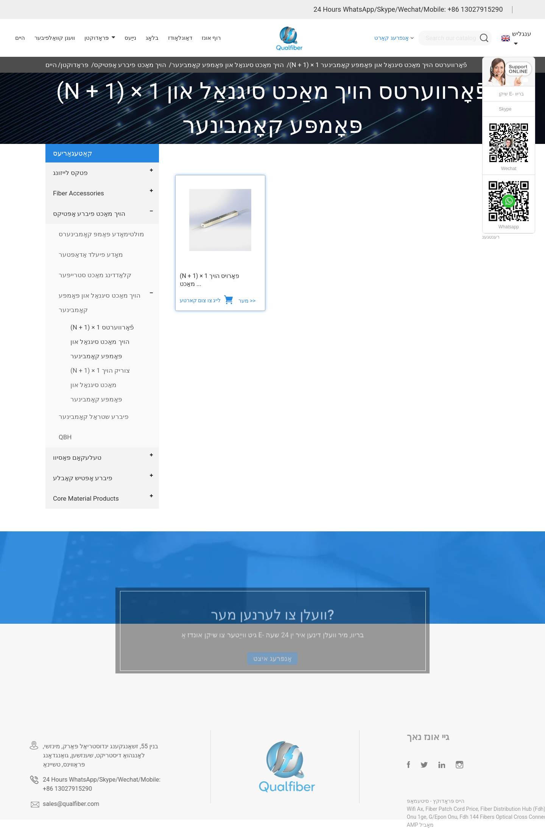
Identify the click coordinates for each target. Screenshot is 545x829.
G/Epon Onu (458, 817)
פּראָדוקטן (75, 65)
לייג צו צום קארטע (201, 300)
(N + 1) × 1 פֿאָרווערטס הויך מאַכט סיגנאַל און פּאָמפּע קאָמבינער (378, 65)
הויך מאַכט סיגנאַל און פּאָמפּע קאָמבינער (227, 65)
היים (51, 65)
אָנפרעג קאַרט (391, 37)
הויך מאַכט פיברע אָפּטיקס (130, 65)
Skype (505, 109)
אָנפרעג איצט (272, 667)
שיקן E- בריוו (511, 94)
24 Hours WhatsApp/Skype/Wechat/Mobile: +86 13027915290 (408, 9)
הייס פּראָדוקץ (463, 801)
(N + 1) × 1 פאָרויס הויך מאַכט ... (209, 279)
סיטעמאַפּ (433, 801)
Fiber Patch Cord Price (467, 809)
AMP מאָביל (436, 825)
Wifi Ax (430, 809)
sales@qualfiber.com (83, 803)
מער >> (246, 301)
